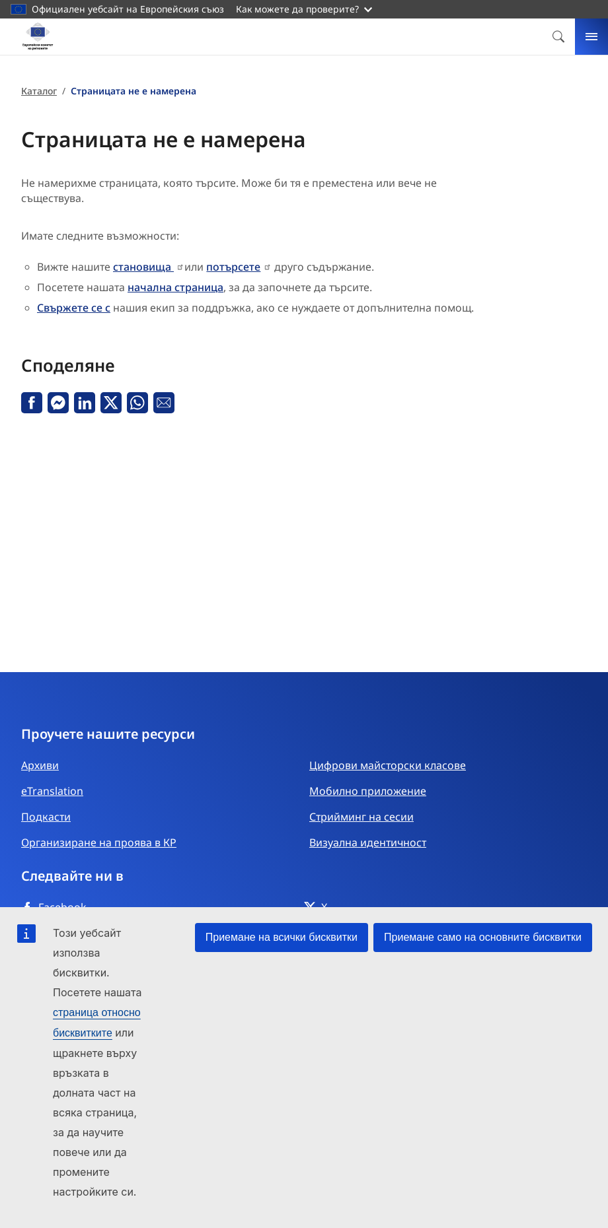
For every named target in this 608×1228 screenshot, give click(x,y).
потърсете (233, 266)
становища (143, 266)
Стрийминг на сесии (361, 816)
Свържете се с (73, 307)
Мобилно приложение (367, 791)
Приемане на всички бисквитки (282, 937)
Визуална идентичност (367, 842)
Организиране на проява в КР (98, 842)
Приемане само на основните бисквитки (483, 937)
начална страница (175, 287)
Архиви (40, 765)
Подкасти (46, 816)
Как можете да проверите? (304, 9)
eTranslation (52, 791)
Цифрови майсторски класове (387, 765)
